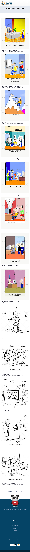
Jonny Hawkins (5, 339)
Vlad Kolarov (5, 51)
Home (9, 10)
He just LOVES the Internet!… (8, 194)
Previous (10, 491)
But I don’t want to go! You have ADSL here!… (11, 265)
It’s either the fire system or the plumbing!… (11, 301)
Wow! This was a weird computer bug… (10, 158)
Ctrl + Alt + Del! (5, 122)
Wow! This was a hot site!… (8, 229)
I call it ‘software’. (6, 374)
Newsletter (15, 523)
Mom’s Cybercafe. (5, 410)
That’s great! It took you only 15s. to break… (11, 86)
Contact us (15, 531)
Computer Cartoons (20, 51)
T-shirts (15, 530)
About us (15, 528)
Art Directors (15, 525)
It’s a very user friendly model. (8, 483)
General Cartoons (20, 339)
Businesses (15, 527)
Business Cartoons (10, 51)
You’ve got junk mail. (6, 447)
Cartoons (12, 10)
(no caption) (4, 337)
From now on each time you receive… (10, 50)
